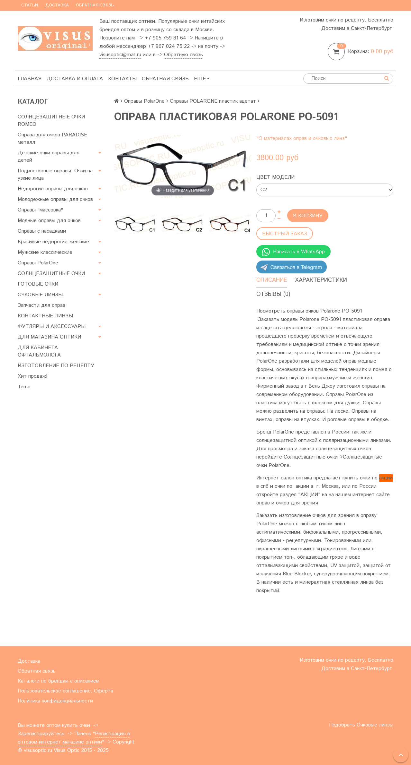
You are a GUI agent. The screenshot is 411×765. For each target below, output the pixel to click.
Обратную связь (183, 54)
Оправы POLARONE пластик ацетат (213, 101)
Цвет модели (275, 177)
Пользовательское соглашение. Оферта (65, 691)
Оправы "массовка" (40, 210)
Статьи (29, 5)
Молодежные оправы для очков (55, 199)
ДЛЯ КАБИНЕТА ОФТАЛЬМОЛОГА (39, 351)
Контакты (122, 78)
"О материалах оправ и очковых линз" (301, 138)
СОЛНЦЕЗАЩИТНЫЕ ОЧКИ (51, 273)
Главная (29, 78)
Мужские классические (45, 252)
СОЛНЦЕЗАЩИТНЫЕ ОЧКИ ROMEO (51, 120)
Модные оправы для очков (49, 220)
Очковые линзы (375, 725)
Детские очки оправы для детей (48, 156)
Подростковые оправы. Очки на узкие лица (55, 174)
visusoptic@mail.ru (120, 54)
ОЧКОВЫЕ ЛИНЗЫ (40, 294)
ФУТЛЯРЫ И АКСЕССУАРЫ (52, 326)
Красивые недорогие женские (53, 241)
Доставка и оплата (75, 78)
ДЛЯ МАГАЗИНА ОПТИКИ (49, 337)
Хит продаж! (33, 376)
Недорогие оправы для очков (53, 189)
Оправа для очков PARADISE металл (52, 138)
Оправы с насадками (42, 231)
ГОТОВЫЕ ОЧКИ (38, 284)
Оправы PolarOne (38, 263)
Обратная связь (95, 5)
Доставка (57, 5)
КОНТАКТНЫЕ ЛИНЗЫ (45, 316)
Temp (24, 387)
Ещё (201, 78)
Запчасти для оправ (41, 305)
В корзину (308, 215)
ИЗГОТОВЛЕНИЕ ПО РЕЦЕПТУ (56, 365)
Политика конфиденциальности (55, 701)
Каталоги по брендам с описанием (58, 681)
